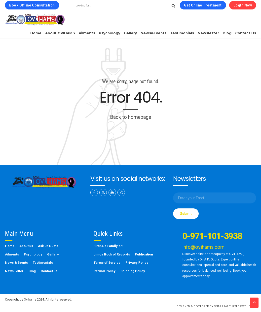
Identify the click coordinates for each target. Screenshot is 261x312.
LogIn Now (242, 5)
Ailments (87, 33)
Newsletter (208, 33)
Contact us (245, 33)
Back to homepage (130, 117)
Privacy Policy (136, 262)
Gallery (130, 33)
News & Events (16, 262)
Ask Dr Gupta (48, 246)
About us (26, 246)
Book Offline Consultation (32, 5)
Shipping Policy (132, 271)
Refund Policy (104, 271)
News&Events (153, 33)
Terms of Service (107, 262)
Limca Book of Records (112, 254)
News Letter (14, 271)
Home (35, 33)
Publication (144, 254)
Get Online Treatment (203, 5)
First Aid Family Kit (108, 246)
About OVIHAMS (60, 33)
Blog (227, 33)
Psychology (109, 33)
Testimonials (182, 33)
